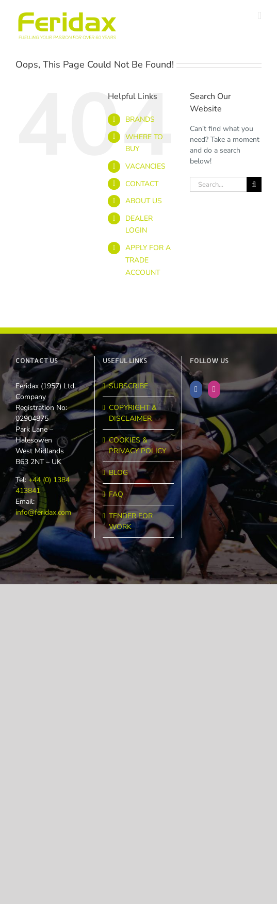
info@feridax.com (43, 512)
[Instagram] (214, 389)
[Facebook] (196, 389)
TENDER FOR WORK (131, 521)
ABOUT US (143, 201)
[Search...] (218, 184)
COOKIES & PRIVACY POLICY (137, 445)
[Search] (254, 184)
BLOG (118, 473)
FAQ (116, 494)
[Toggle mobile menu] (259, 15)
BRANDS (140, 119)
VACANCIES (145, 166)
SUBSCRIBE (128, 386)
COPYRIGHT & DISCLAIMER (133, 413)
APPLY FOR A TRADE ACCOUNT (148, 260)
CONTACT (141, 184)
